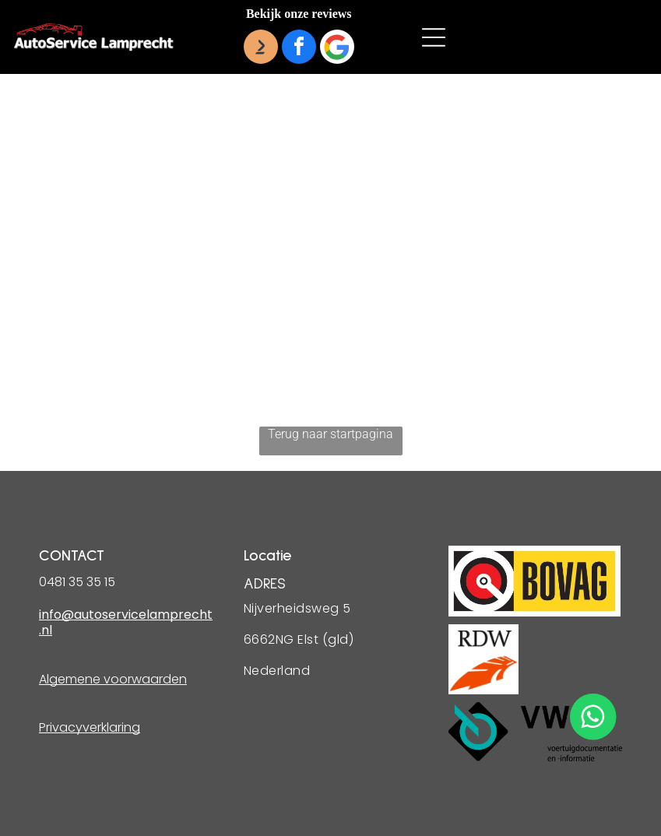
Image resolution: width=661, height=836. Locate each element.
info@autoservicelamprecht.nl (126, 623)
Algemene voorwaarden (113, 679)
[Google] (337, 49)
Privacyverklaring (89, 727)
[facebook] (299, 49)
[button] (433, 37)
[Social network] (261, 49)
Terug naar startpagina (330, 434)
